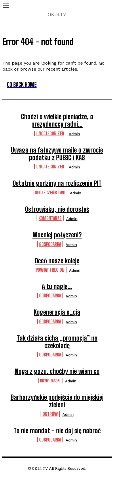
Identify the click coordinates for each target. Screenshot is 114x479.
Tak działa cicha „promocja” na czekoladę (57, 342)
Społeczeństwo (50, 192)
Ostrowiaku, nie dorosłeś (57, 209)
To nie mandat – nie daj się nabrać (57, 431)
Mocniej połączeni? (57, 235)
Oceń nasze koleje (57, 261)
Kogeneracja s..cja (57, 312)
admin (74, 134)
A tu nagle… (57, 286)
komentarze (50, 218)
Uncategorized (50, 133)
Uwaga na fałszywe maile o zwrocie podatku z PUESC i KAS (57, 153)
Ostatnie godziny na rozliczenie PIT (57, 183)
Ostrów (50, 414)
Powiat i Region (50, 270)
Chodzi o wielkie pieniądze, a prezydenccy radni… (57, 120)
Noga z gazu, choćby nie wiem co (57, 371)
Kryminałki (50, 380)
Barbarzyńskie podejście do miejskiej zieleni (57, 401)
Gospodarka (50, 244)
